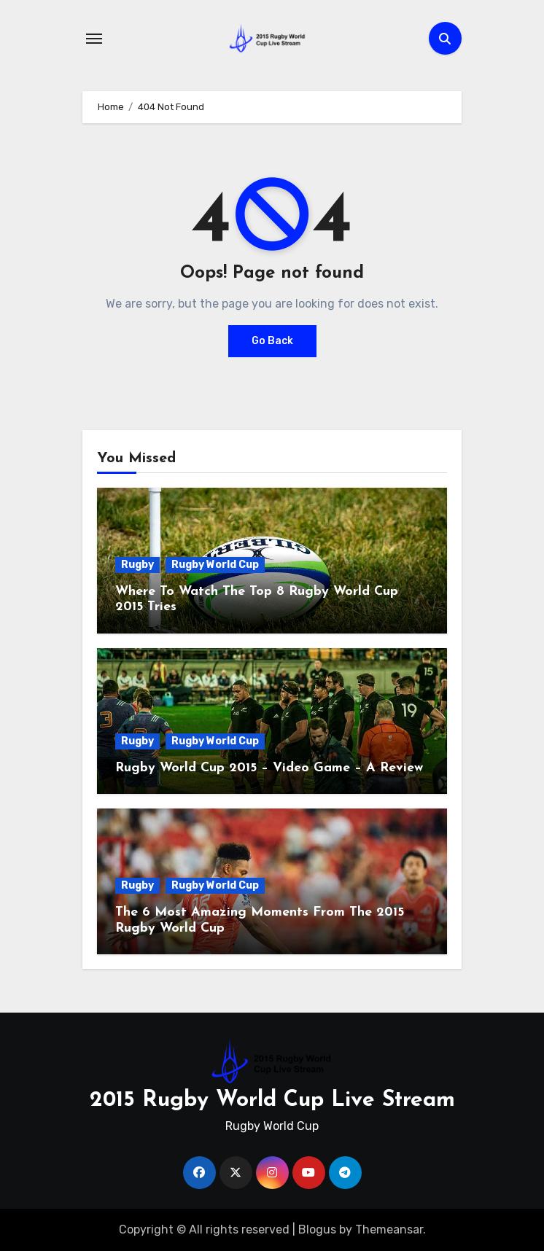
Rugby (137, 564)
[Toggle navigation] (94, 38)
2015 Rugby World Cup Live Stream (272, 1100)
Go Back (272, 341)
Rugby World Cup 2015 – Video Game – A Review (269, 768)
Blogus (317, 1229)
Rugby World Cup (215, 564)
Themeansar (389, 1229)
